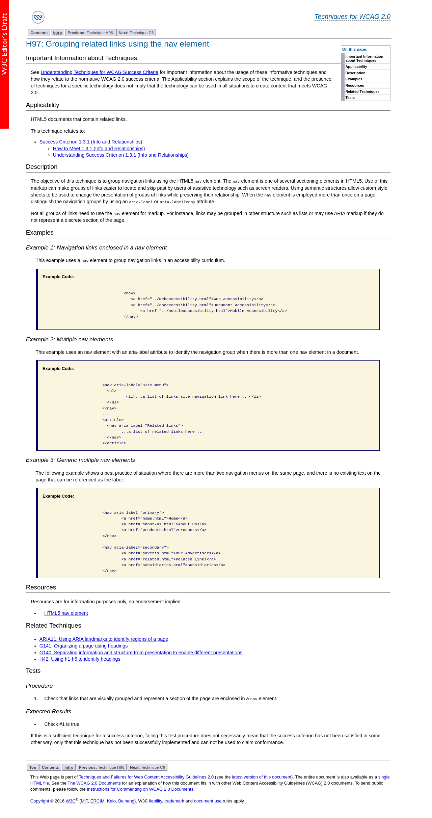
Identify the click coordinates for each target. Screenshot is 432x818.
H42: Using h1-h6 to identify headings (79, 658)
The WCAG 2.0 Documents (94, 782)
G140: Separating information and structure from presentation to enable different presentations (140, 652)
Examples (354, 79)
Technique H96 (90, 32)
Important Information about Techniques (364, 58)
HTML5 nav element (66, 612)
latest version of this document (261, 776)
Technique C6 (136, 32)
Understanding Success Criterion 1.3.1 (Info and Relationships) (121, 155)
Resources (355, 85)
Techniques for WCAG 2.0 (352, 16)
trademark (174, 800)
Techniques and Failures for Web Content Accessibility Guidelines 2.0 (146, 776)
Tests (350, 98)
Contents (39, 32)
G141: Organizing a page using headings (83, 645)
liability (155, 800)
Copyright (39, 800)
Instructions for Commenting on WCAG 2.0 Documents (140, 788)
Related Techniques (363, 91)
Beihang (126, 800)
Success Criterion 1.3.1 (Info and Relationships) (90, 141)
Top (32, 767)
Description (356, 73)
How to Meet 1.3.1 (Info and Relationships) (99, 148)
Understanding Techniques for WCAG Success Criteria (99, 72)
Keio (111, 800)
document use (208, 800)
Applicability (356, 66)
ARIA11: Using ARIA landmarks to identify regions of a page (103, 638)
